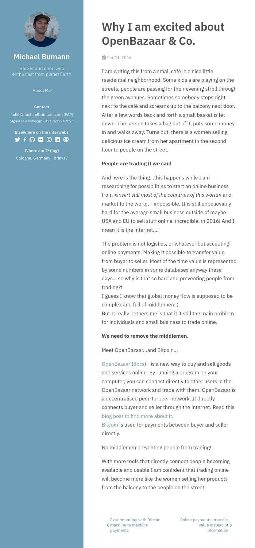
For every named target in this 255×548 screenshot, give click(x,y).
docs (139, 364)
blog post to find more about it (137, 416)
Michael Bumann (42, 56)
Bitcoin (110, 424)
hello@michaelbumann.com (36, 114)
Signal (15, 121)
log (54, 150)
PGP (68, 114)
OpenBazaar (116, 364)
